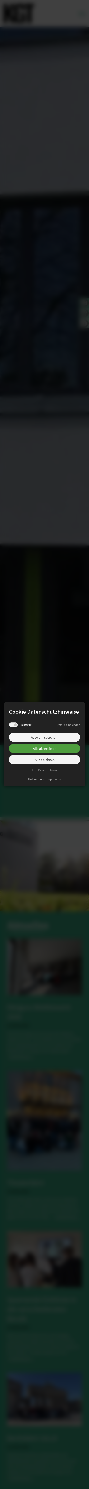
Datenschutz (36, 779)
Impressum (54, 779)
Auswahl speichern (44, 737)
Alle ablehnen (45, 759)
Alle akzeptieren (44, 748)
